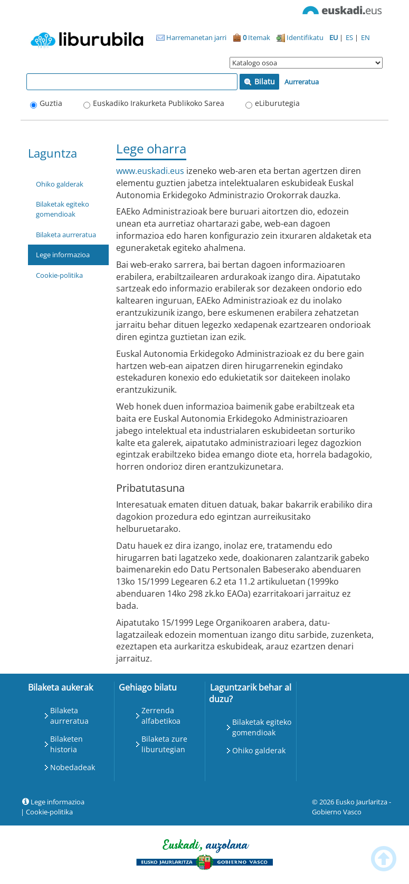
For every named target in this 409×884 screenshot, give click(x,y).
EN (365, 37)
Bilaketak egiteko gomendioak (62, 209)
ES (350, 37)
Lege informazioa (63, 254)
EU (334, 37)
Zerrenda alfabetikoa (160, 715)
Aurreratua (301, 81)
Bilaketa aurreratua (66, 234)
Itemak (251, 37)
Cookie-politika (59, 275)
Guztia (51, 103)
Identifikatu (300, 37)
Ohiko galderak (59, 184)
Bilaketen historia (66, 744)
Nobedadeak (72, 767)
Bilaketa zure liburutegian (164, 744)
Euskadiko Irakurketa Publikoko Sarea (158, 103)
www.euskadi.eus (150, 171)
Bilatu (259, 81)
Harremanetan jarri (191, 37)
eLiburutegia (277, 103)
